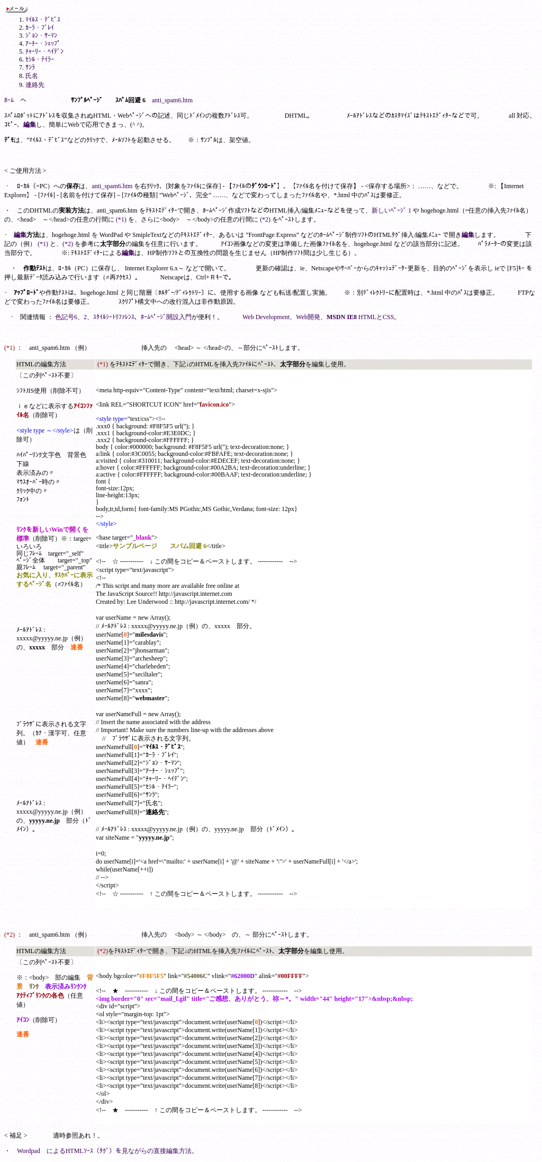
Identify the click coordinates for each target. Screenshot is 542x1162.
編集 (29, 124)
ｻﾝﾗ (30, 67)
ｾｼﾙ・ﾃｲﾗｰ (39, 59)
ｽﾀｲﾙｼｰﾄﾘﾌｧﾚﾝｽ (113, 317)
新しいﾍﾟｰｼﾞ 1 (391, 210)
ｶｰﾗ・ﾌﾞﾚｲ (39, 27)
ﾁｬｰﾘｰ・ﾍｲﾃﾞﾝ (44, 51)
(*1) (121, 219)
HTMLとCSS (376, 317)
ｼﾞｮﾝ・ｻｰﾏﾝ (41, 35)
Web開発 (308, 317)
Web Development (266, 317)
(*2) (265, 219)
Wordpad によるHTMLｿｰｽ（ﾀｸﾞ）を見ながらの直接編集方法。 (107, 1151)
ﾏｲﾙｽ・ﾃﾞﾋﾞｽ (42, 19)
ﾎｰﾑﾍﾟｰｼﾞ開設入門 (166, 317)
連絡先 (34, 85)
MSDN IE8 (342, 317)
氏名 (31, 76)
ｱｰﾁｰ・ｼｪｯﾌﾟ (42, 43)
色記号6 (66, 317)
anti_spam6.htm (172, 100)
